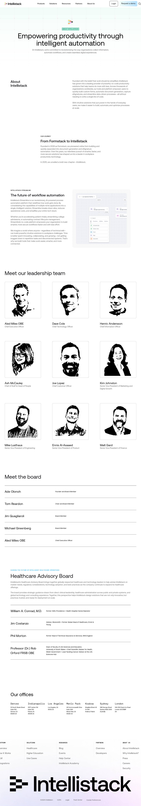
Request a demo (128, 3)
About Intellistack (131, 748)
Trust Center (77, 800)
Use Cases (32, 758)
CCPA (59, 800)
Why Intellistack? (131, 753)
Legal (67, 800)
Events (62, 753)
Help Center (64, 758)
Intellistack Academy (69, 763)
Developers (101, 753)
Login (113, 3)
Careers (126, 763)
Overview (100, 748)
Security (126, 768)
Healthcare (32, 748)
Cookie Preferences (93, 800)
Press (125, 758)
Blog (61, 748)
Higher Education (35, 753)
